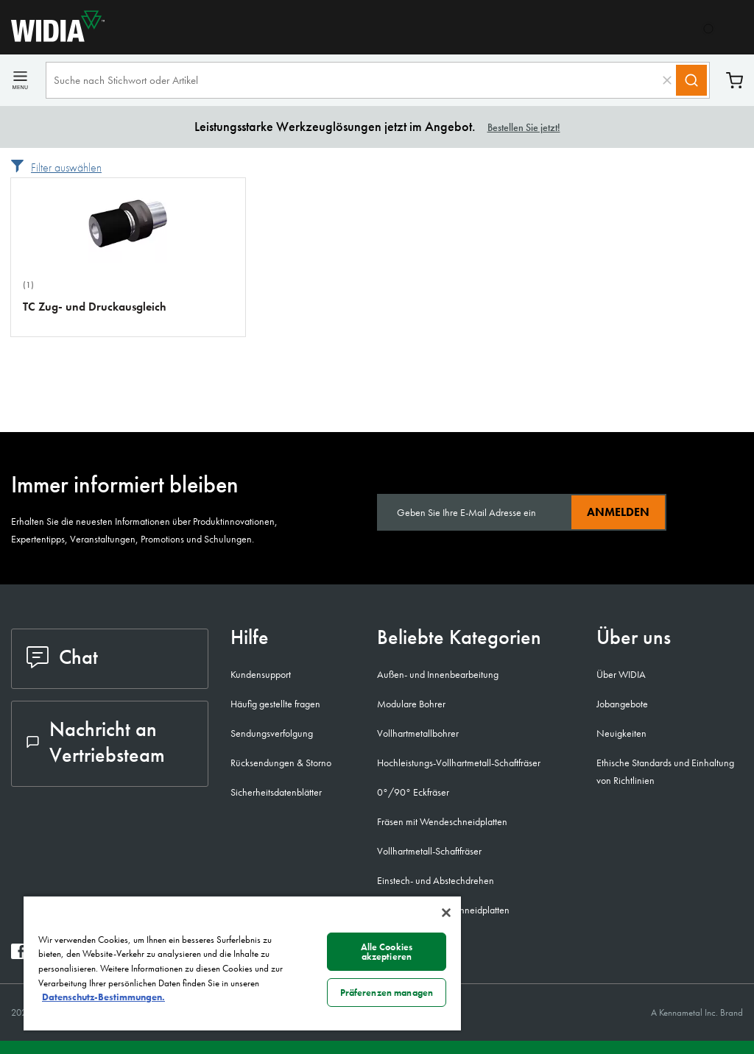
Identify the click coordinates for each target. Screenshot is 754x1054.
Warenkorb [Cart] (734, 80)
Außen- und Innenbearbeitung (437, 674)
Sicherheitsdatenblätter (276, 792)
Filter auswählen (66, 167)
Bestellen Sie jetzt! (523, 127)
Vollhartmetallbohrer (418, 733)
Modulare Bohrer (411, 703)
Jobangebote (622, 703)
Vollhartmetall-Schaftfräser (429, 850)
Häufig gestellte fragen (275, 703)
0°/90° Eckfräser (413, 792)
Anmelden (618, 512)
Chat (62, 657)
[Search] (691, 80)
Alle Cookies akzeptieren (387, 952)
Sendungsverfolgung (271, 733)
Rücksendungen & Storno (280, 762)
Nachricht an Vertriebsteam (96, 742)
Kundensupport (260, 674)
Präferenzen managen (386, 992)
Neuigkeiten (621, 733)
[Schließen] (446, 912)
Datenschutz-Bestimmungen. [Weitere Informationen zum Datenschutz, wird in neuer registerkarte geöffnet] (103, 997)
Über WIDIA (621, 674)
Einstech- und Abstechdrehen (435, 880)
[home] (52, 38)
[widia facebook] (19, 955)
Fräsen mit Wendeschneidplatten (442, 821)
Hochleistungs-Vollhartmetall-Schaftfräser (458, 762)
